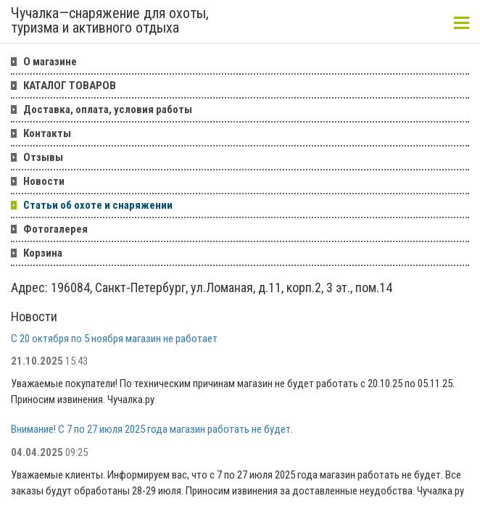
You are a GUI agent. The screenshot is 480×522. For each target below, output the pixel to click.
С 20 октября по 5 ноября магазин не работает (114, 338)
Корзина (42, 253)
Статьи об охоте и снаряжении (98, 205)
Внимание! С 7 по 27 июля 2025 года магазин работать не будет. (152, 429)
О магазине (50, 61)
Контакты (47, 133)
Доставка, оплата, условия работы (107, 109)
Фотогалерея (55, 229)
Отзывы (43, 157)
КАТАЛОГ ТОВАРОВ (69, 85)
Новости (44, 181)
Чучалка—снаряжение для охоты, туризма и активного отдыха (110, 21)
